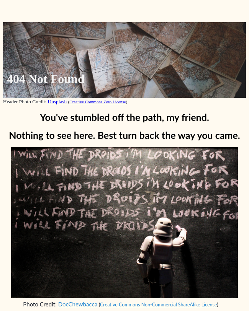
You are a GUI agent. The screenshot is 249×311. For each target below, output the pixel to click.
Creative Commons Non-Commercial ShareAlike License (158, 305)
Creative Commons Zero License (97, 101)
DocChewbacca (77, 304)
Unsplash (57, 101)
